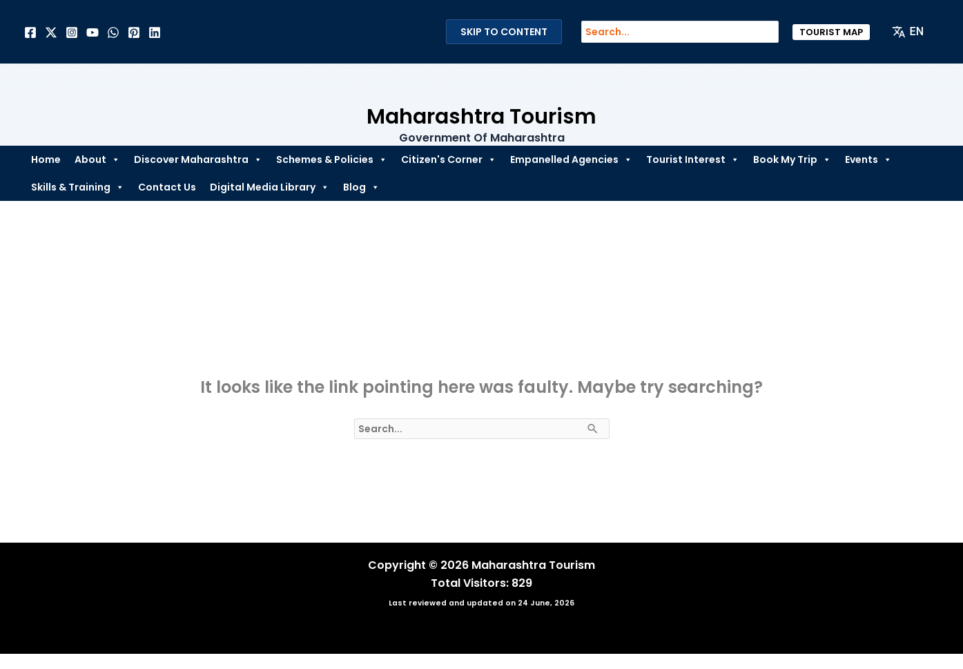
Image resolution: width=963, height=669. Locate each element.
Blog (361, 187)
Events (868, 159)
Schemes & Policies (331, 159)
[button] (831, 32)
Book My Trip (792, 159)
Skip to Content (503, 32)
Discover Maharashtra (198, 159)
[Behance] (92, 32)
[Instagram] (72, 32)
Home (46, 159)
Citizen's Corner (448, 159)
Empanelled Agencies (571, 159)
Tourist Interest (692, 159)
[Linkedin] (154, 32)
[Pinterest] (134, 32)
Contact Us (167, 187)
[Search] (774, 31)
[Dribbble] (113, 32)
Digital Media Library (269, 187)
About (97, 159)
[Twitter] (51, 32)
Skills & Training (77, 187)
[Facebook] (30, 32)
